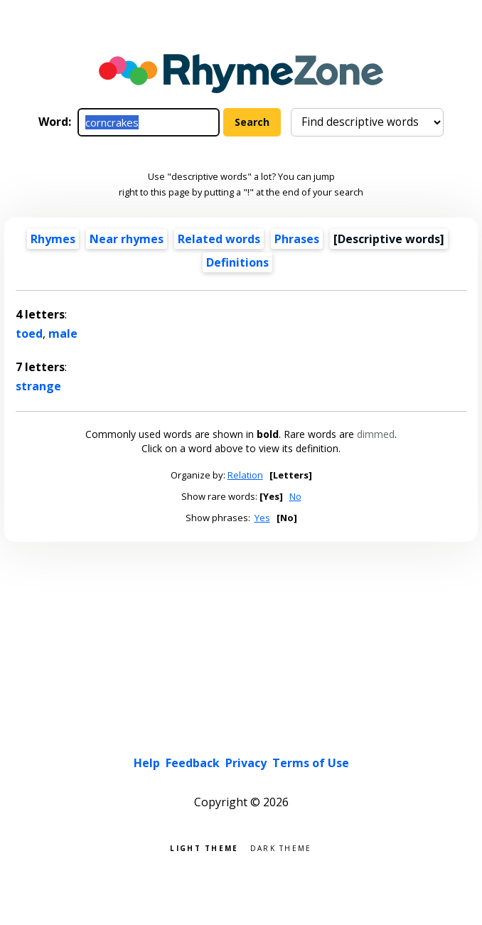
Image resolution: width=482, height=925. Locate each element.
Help (147, 763)
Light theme (204, 847)
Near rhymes (127, 239)
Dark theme (281, 847)
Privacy (246, 763)
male (62, 333)
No (295, 496)
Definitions (237, 262)
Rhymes (53, 239)
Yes (262, 517)
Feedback (193, 763)
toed (29, 333)
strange (38, 386)
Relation (245, 475)
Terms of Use (310, 763)
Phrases (296, 239)
